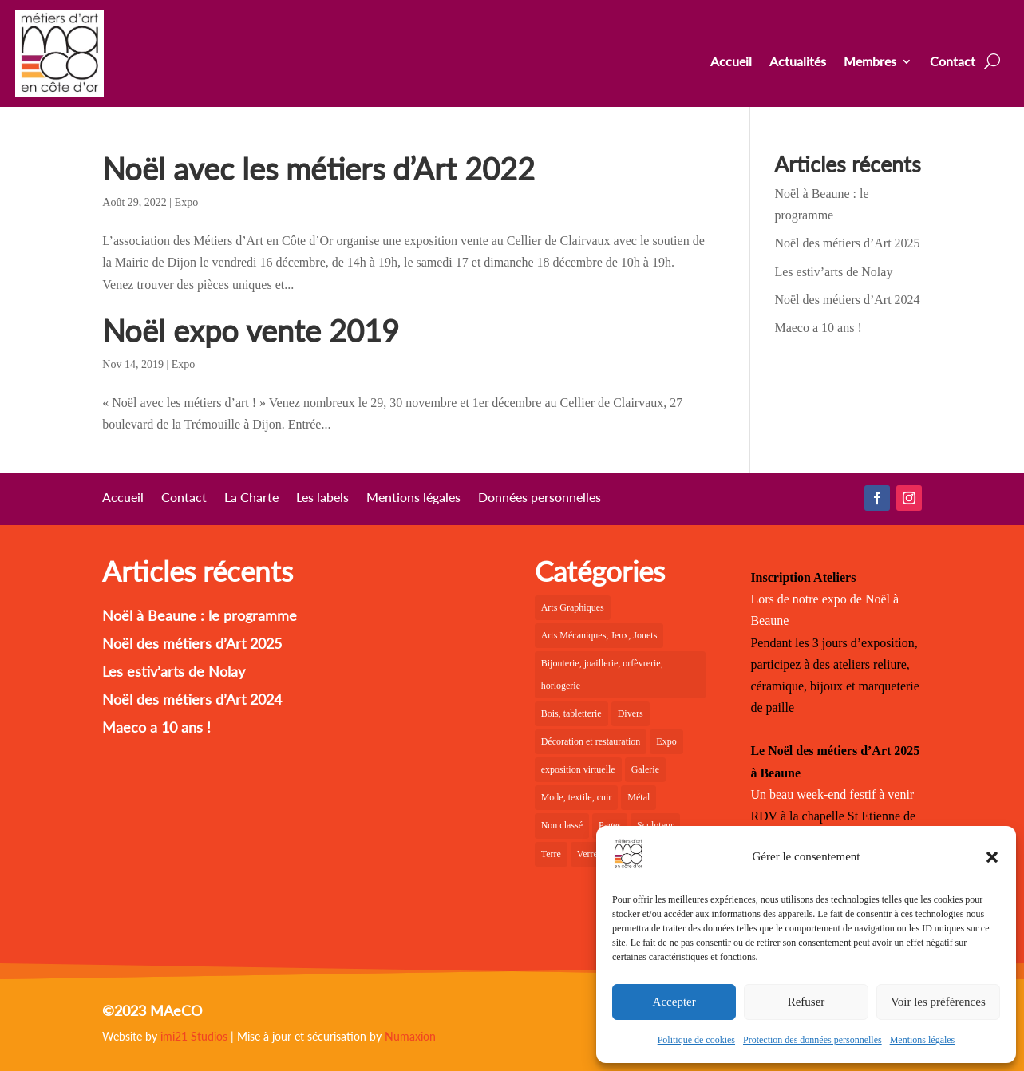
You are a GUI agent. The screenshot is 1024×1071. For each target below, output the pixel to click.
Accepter (674, 1001)
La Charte (251, 498)
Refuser (806, 1001)
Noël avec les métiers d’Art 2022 (318, 168)
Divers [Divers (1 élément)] (630, 713)
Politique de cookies (696, 1039)
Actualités (797, 62)
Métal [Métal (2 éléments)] (638, 797)
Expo (187, 202)
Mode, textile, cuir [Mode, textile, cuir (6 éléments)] (576, 797)
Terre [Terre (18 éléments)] (551, 854)
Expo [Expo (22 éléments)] (666, 741)
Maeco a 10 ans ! (817, 327)
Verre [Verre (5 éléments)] (587, 854)
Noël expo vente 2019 (250, 330)
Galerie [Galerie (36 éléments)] (645, 769)
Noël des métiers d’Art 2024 (846, 299)
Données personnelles (539, 498)
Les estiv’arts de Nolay (833, 272)
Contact (952, 62)
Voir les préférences (938, 1001)
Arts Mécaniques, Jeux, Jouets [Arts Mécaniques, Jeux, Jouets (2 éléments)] (599, 635)
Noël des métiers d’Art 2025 (846, 243)
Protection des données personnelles (812, 1039)
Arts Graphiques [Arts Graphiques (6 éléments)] (572, 607)
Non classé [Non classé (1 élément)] (562, 825)
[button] (992, 857)
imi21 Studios (193, 1036)
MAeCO (176, 1010)
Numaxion (410, 1036)
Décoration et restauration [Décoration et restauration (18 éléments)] (591, 741)
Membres (870, 62)
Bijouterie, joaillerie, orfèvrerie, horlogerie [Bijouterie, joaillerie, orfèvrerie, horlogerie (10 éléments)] (602, 674)
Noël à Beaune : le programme (199, 615)
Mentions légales (922, 1039)
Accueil (731, 62)
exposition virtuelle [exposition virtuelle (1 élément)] (578, 769)
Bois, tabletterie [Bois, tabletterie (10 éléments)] (571, 713)
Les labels (322, 498)
